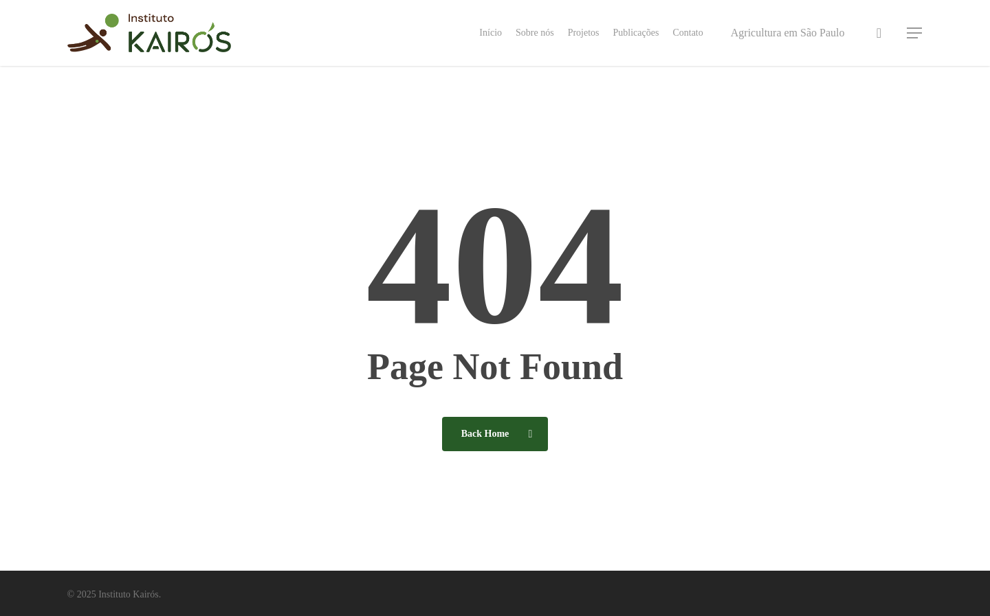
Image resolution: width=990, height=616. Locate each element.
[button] (915, 33)
